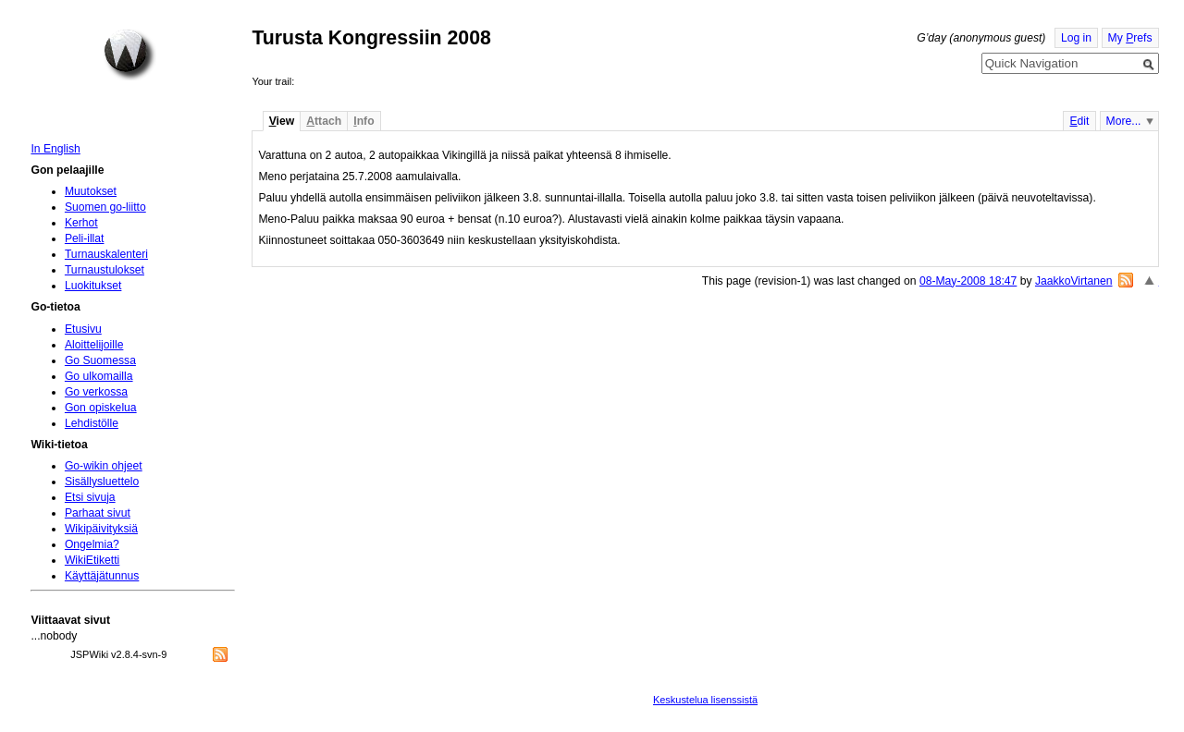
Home (129, 54)
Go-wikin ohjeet (103, 465)
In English (55, 148)
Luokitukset (93, 285)
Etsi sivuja (90, 497)
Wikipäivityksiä (101, 528)
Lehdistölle (91, 423)
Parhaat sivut (97, 512)
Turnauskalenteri (106, 254)
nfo (363, 121)
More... (1123, 121)
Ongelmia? (92, 544)
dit (1079, 121)
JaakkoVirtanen (1074, 280)
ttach (323, 121)
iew (281, 121)
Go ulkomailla (99, 376)
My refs (1130, 37)
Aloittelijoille (94, 344)
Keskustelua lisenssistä (705, 699)
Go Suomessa (100, 360)
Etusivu (83, 329)
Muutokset (91, 191)
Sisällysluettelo (102, 481)
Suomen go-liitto (105, 207)
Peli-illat (85, 238)
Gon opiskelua (101, 407)
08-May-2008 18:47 (968, 280)
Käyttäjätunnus (102, 575)
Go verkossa (96, 391)
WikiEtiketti (92, 560)
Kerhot (81, 222)
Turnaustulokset (104, 269)
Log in (1076, 37)
